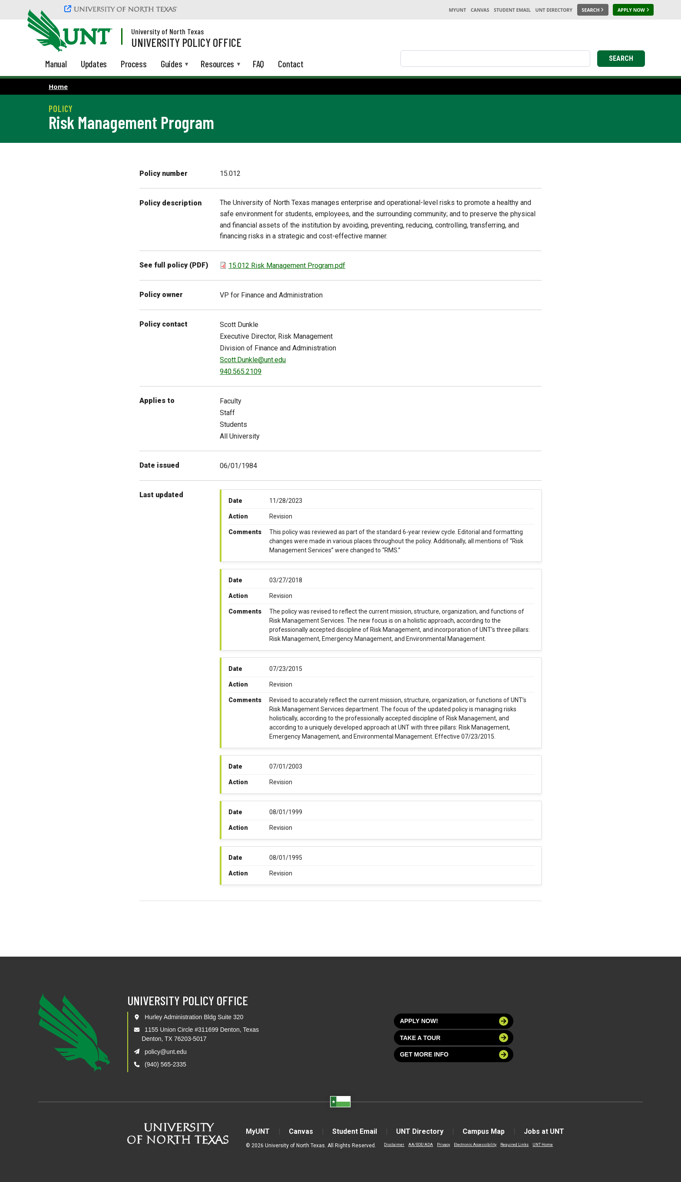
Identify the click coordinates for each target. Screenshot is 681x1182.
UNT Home (542, 1144)
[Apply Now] (633, 10)
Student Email (512, 10)
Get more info (454, 1054)
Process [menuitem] (134, 63)
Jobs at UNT (544, 1131)
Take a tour (454, 1037)
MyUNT (457, 10)
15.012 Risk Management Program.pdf (286, 265)
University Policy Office (186, 42)
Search (621, 58)
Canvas (480, 10)
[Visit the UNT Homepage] (99, 31)
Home (58, 86)
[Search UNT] (592, 10)
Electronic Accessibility (475, 1144)
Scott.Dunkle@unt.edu (253, 360)
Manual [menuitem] (56, 63)
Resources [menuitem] (217, 64)
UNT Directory (554, 10)
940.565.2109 (240, 371)
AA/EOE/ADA (420, 1144)
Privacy (443, 1144)
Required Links (514, 1144)
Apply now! (454, 1021)
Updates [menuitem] (94, 63)
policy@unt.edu (166, 1051)
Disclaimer (394, 1144)
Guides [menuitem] (171, 64)
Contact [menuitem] (291, 63)
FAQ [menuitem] (258, 63)
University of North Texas (167, 31)
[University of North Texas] (122, 8)
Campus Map (484, 1131)
